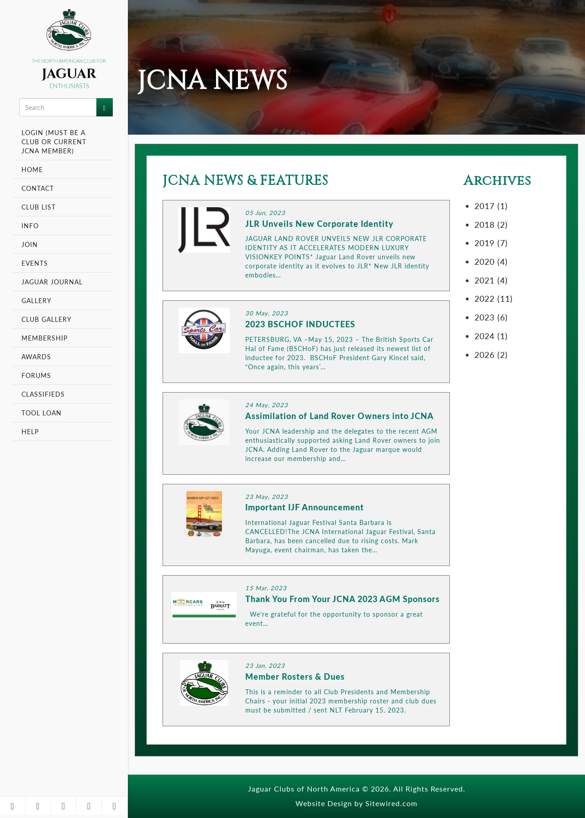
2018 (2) (491, 224)
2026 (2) (491, 354)
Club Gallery (46, 319)
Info (31, 225)
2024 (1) (491, 335)
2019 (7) (491, 242)
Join (29, 244)
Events (35, 262)
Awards (36, 356)
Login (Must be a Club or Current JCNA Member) (53, 141)
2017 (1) (491, 205)
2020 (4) (491, 261)
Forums (36, 375)
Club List (38, 206)
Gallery (36, 300)
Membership (45, 337)
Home (32, 169)
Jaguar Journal (52, 281)
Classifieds (43, 394)
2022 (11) (493, 298)
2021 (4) (491, 280)
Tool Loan (41, 412)
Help (30, 431)
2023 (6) (491, 317)
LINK (306, 245)
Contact (37, 188)
